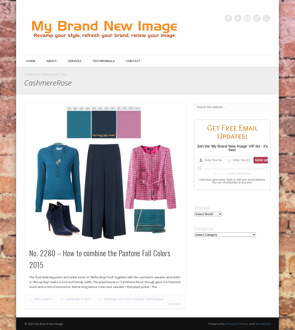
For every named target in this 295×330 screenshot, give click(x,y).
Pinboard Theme (237, 324)
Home (30, 61)
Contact (133, 61)
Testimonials (103, 61)
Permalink (174, 304)
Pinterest (247, 18)
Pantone (139, 299)
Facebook (228, 18)
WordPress (263, 324)
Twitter (238, 18)
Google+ (256, 18)
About (51, 61)
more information (239, 174)
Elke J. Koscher (44, 299)
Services (74, 61)
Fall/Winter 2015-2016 (118, 299)
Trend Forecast (154, 299)
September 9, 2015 (78, 299)
